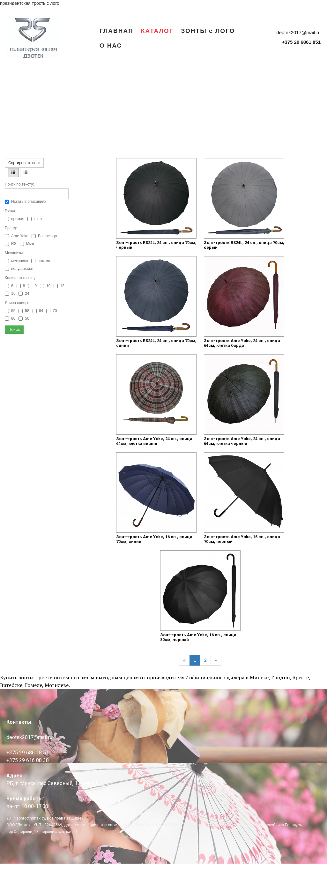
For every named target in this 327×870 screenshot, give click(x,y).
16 (10, 293)
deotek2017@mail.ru (298, 32)
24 (24, 293)
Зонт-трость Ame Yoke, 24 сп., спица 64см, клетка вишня (154, 441)
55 (10, 311)
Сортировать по (24, 163)
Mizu (27, 243)
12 (59, 286)
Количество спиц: (20, 278)
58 (24, 311)
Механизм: (14, 253)
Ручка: (10, 211)
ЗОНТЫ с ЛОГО (208, 30)
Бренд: (11, 228)
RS (11, 243)
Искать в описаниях (25, 201)
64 (38, 311)
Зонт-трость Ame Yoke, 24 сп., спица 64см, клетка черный (242, 441)
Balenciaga (44, 236)
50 (24, 318)
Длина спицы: (17, 303)
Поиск (14, 329)
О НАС (111, 45)
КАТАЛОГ (157, 30)
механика (16, 261)
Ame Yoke (16, 236)
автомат (41, 261)
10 (45, 286)
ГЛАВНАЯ (116, 30)
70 (51, 311)
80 (10, 318)
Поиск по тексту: (19, 184)
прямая (14, 219)
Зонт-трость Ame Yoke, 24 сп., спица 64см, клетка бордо (242, 343)
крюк (34, 219)
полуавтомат (19, 268)
